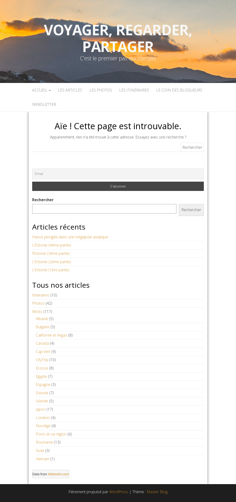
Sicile (40, 450)
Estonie (42, 392)
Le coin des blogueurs (179, 90)
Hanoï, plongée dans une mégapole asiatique (70, 237)
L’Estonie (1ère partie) (50, 269)
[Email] (118, 174)
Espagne (43, 384)
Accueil (41, 90)
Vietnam (42, 458)
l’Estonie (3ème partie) (51, 253)
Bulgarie (43, 326)
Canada (42, 343)
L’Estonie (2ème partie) (51, 261)
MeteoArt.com (58, 474)
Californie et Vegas (51, 335)
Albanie (42, 318)
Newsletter (44, 104)
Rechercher (43, 199)
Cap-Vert (43, 351)
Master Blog (157, 491)
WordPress (118, 491)
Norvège (43, 425)
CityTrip (42, 359)
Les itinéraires (134, 90)
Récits (37, 311)
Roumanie (44, 442)
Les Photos (100, 90)
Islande (42, 401)
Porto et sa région (51, 434)
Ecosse (42, 368)
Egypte (41, 376)
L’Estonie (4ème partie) (51, 245)
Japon (41, 409)
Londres (43, 417)
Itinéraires (40, 295)
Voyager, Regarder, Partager (118, 38)
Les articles (70, 90)
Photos (38, 303)
